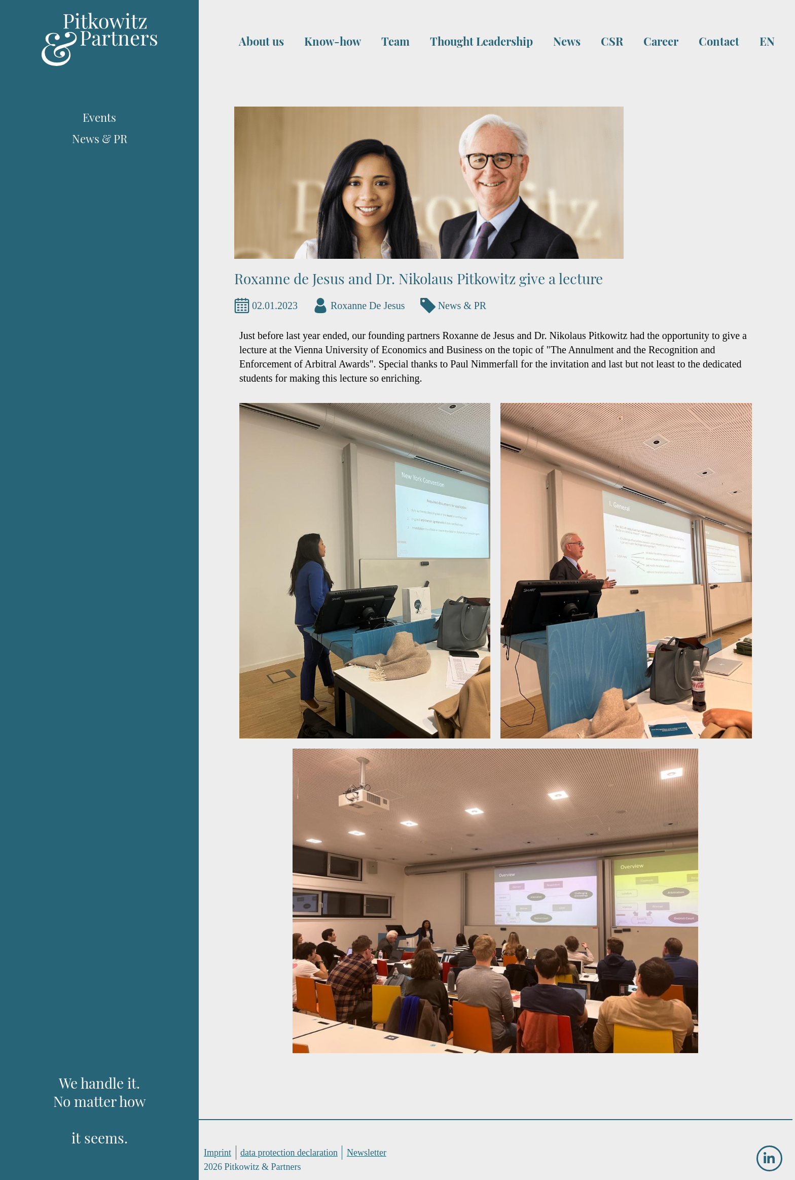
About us (261, 41)
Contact (719, 41)
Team (395, 41)
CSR (612, 41)
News (567, 41)
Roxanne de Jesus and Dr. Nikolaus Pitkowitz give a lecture (418, 278)
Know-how (332, 41)
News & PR (462, 305)
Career (660, 41)
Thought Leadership (481, 41)
